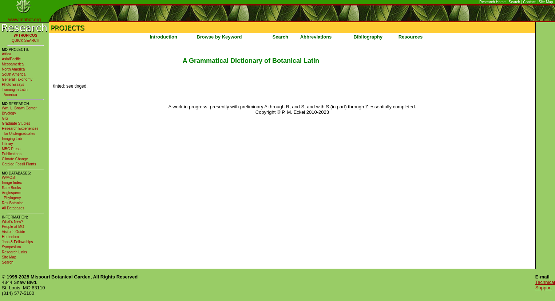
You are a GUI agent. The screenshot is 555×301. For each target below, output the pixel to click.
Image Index (12, 183)
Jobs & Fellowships (17, 242)
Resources (411, 37)
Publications (11, 154)
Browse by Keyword (219, 37)
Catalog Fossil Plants (19, 164)
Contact (529, 2)
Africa (6, 54)
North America (13, 69)
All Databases (13, 208)
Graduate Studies (16, 123)
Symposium (11, 247)
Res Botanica (12, 203)
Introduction (163, 37)
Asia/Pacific (11, 59)
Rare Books (11, 188)
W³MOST (9, 178)
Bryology (9, 113)
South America (13, 74)
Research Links (14, 252)
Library (7, 144)
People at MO (13, 227)
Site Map (546, 2)
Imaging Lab (12, 139)
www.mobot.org (24, 19)
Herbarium (10, 237)
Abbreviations (316, 37)
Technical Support (545, 285)
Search (514, 2)
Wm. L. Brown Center (19, 108)
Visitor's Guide (13, 232)
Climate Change (15, 159)
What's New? (12, 222)
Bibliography (368, 37)
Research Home (492, 2)
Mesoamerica (13, 64)
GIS (5, 118)
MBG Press (11, 149)
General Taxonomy (17, 79)
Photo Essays (13, 85)
